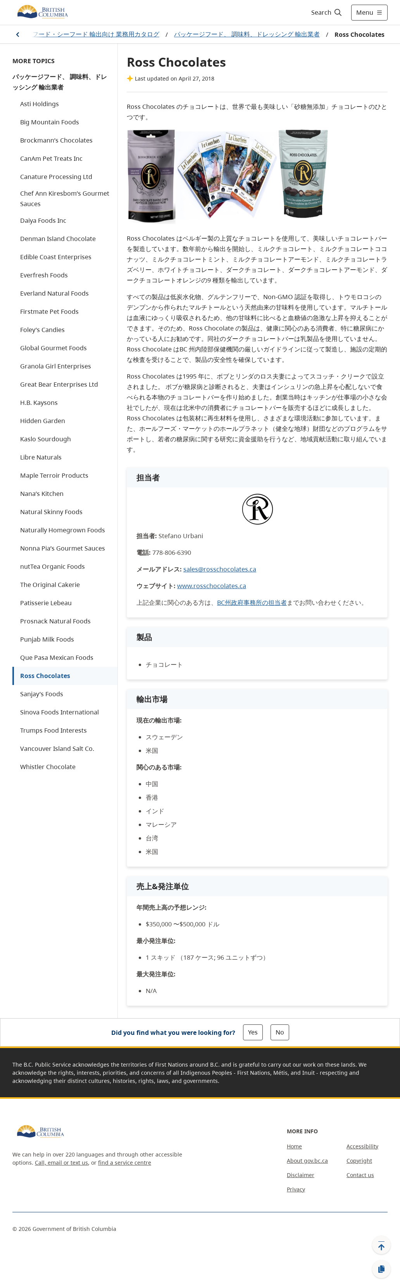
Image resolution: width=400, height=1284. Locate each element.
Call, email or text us (61, 1162)
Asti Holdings (39, 104)
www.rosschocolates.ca (211, 586)
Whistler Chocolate (48, 766)
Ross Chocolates (45, 675)
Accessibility (362, 1146)
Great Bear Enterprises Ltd (59, 384)
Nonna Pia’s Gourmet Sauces (62, 548)
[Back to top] (381, 1245)
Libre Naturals (41, 457)
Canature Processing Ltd (56, 176)
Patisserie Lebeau (46, 603)
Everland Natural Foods (54, 293)
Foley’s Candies (42, 329)
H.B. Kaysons (39, 402)
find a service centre (124, 1162)
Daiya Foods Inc (43, 220)
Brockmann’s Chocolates (56, 140)
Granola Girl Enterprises (55, 366)
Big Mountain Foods (49, 122)
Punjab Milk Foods (47, 639)
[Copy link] (381, 1269)
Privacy (296, 1189)
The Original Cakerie (50, 584)
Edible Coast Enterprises (55, 257)
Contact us (360, 1175)
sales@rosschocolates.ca (219, 569)
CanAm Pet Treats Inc (51, 158)
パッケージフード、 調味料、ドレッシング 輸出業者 (247, 34)
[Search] (327, 12)
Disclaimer (300, 1175)
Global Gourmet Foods (53, 348)
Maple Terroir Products (54, 475)
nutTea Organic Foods (52, 566)
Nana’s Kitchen (42, 493)
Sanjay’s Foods (41, 694)
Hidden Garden (42, 421)
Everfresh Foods (44, 275)
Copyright (359, 1160)
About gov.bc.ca (307, 1160)
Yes (253, 1032)
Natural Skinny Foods (51, 512)
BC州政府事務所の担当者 (252, 602)
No (280, 1032)
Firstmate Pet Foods (49, 311)
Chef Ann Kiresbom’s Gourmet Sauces (64, 198)
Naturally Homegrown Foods (62, 530)
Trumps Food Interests (53, 730)
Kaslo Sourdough (45, 439)
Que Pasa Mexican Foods (56, 657)
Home (294, 1146)
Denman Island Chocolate (58, 238)
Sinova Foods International (59, 712)
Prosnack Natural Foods (55, 621)
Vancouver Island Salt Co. (57, 748)
